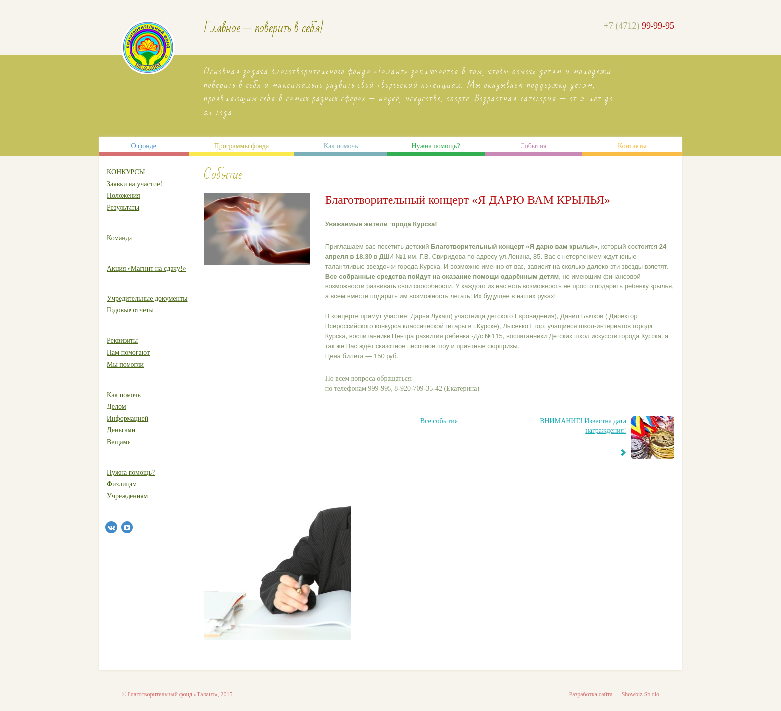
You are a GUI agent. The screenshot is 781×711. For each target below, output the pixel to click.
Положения (123, 195)
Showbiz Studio (640, 694)
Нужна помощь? (435, 146)
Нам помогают (128, 352)
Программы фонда (241, 146)
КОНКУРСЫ (126, 172)
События (533, 146)
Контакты (632, 146)
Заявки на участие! (134, 184)
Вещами (119, 442)
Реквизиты (122, 340)
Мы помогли (125, 364)
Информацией (127, 418)
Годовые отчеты (130, 310)
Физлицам (122, 484)
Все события (439, 421)
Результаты (123, 207)
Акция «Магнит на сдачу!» (146, 268)
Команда (119, 238)
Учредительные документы (147, 298)
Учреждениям (127, 496)
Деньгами (121, 430)
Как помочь (341, 146)
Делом (116, 406)
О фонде (143, 146)
